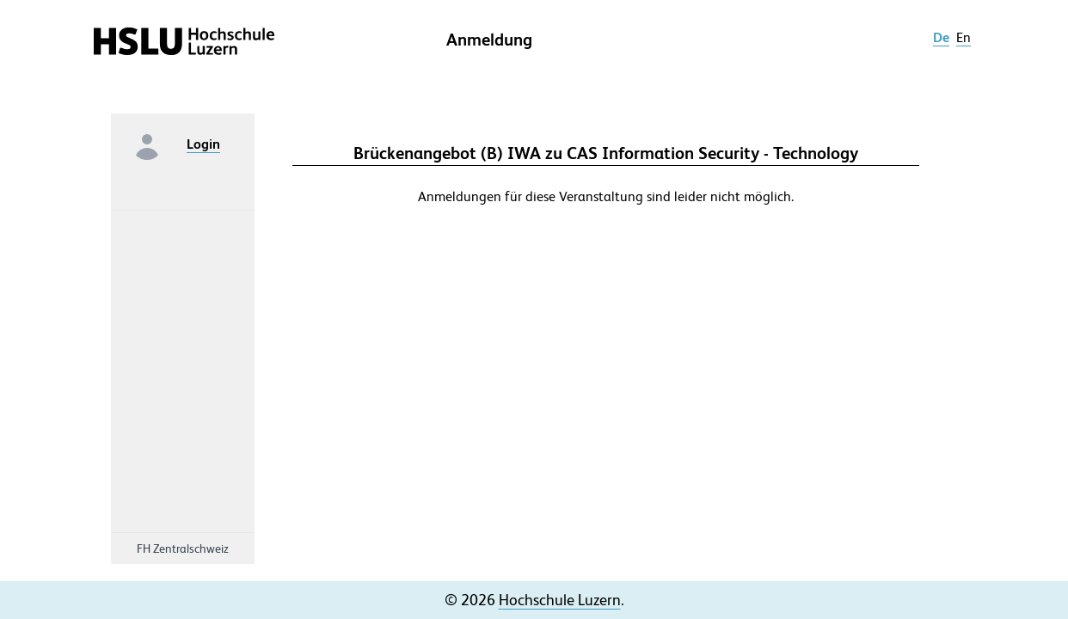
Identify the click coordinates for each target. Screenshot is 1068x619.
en (963, 37)
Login (203, 144)
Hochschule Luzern (560, 600)
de (941, 37)
